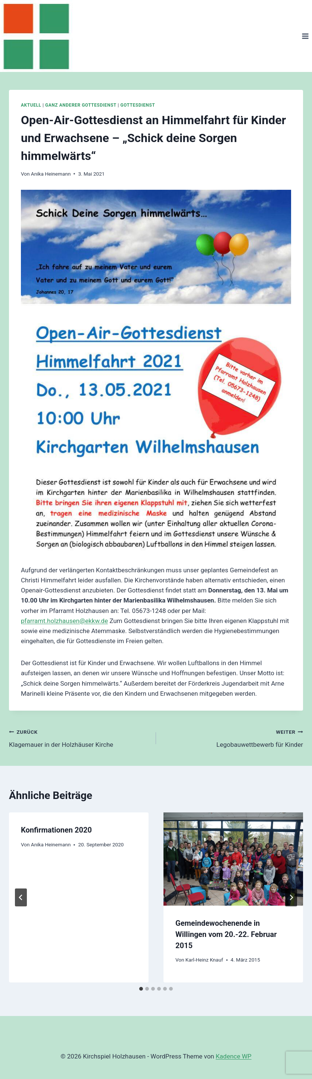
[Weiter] (291, 897)
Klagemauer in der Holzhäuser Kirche (79, 738)
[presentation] (233, 858)
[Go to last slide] (21, 897)
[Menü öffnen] (305, 36)
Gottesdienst (138, 105)
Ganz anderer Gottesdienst (80, 105)
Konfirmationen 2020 (56, 829)
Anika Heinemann (51, 174)
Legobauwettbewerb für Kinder (232, 738)
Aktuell (31, 105)
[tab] (141, 989)
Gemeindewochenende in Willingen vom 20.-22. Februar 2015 (226, 934)
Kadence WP (234, 1056)
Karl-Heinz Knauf (204, 960)
